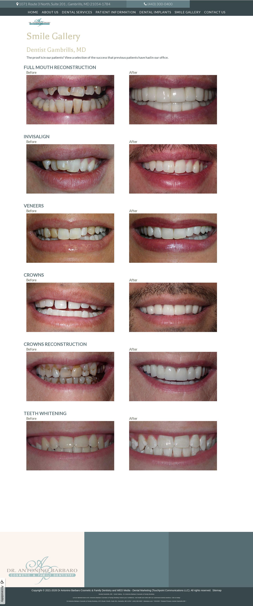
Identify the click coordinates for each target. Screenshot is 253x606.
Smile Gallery (188, 12)
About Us (50, 12)
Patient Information (116, 12)
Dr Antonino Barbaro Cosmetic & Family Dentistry (85, 590)
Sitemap (216, 590)
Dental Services (77, 12)
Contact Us (214, 12)
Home (33, 12)
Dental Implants (155, 12)
